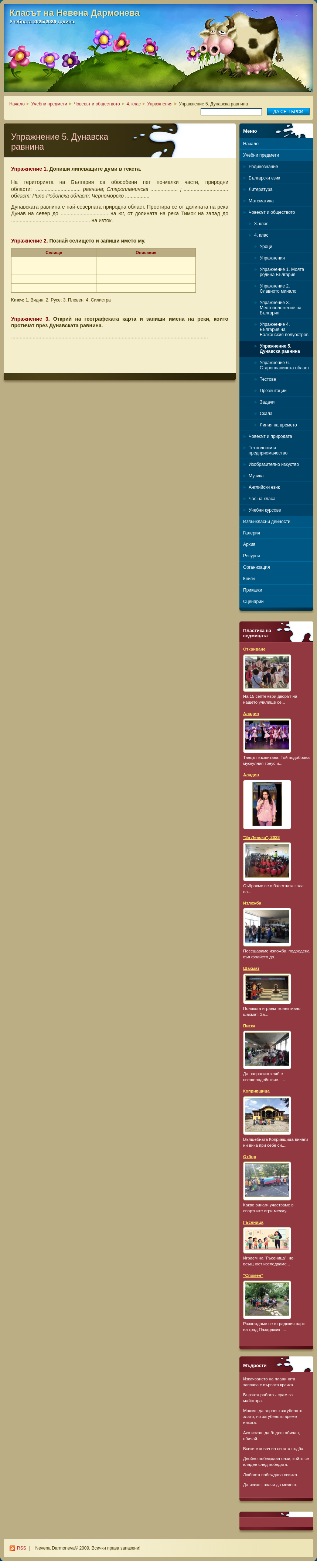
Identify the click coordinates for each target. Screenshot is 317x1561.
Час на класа (262, 498)
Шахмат (251, 968)
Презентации (273, 390)
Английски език (264, 487)
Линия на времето (278, 425)
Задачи (267, 402)
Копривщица (256, 1091)
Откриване (254, 649)
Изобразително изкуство (274, 464)
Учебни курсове (265, 510)
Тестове (268, 379)
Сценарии (253, 601)
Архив (249, 544)
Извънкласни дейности (266, 521)
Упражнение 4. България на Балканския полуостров (284, 329)
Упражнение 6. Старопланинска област (284, 365)
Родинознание (263, 166)
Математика (261, 200)
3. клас (261, 223)
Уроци (266, 246)
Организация (256, 567)
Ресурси (251, 555)
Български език (264, 178)
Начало (17, 104)
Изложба (252, 903)
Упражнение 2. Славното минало (278, 288)
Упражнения (160, 104)
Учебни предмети (49, 104)
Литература (261, 189)
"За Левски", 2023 (261, 837)
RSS (21, 1548)
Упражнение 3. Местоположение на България (280, 308)
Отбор (249, 1156)
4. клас (133, 104)
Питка (249, 1026)
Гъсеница (253, 1222)
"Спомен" (253, 1275)
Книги (249, 578)
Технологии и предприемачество (268, 450)
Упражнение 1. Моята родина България (282, 272)
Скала (266, 413)
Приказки (252, 590)
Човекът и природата (270, 436)
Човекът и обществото (97, 104)
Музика (256, 475)
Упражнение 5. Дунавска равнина (280, 349)
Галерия (251, 533)
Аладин (251, 713)
